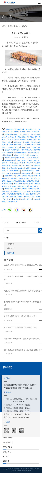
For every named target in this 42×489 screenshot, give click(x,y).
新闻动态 (17, 26)
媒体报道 (25, 26)
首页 (3, 26)
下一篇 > (37, 222)
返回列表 (21, 222)
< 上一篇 (5, 222)
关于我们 (9, 26)
